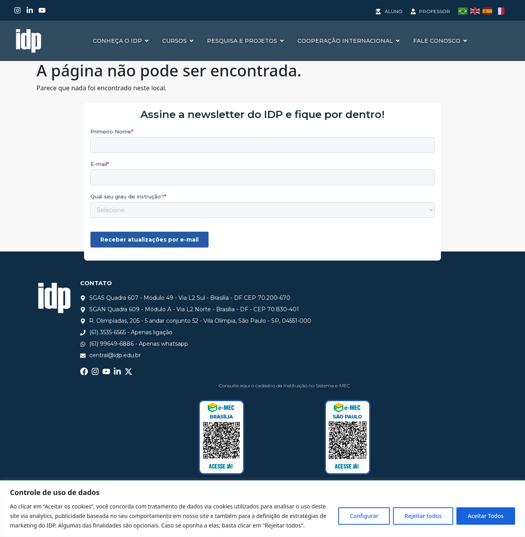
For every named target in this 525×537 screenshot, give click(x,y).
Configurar (364, 516)
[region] (262, 508)
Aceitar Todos (486, 516)
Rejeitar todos (422, 516)
